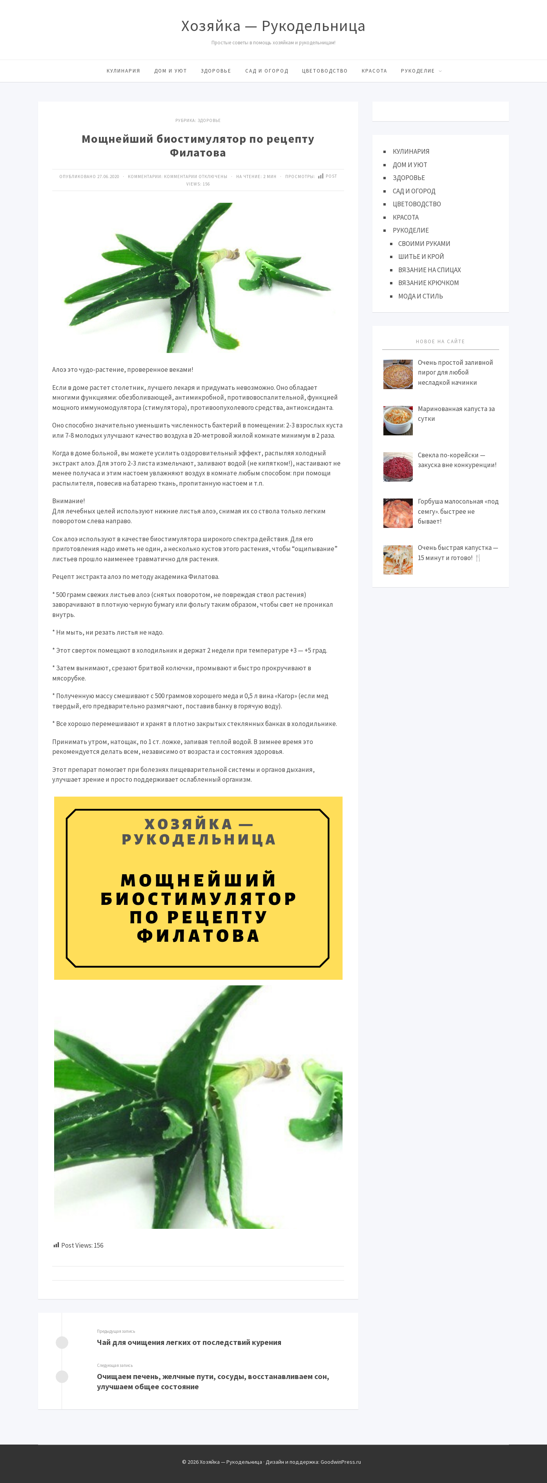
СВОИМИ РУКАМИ (424, 243)
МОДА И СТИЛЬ (420, 296)
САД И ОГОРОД (266, 70)
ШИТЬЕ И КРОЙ (421, 256)
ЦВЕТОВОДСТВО (325, 70)
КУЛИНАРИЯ (123, 70)
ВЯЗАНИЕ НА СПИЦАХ (429, 270)
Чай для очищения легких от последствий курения (189, 1342)
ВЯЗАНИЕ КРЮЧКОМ (428, 282)
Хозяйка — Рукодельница (273, 25)
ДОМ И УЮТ (170, 70)
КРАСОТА (374, 70)
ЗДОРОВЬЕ (216, 70)
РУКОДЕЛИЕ (418, 70)
